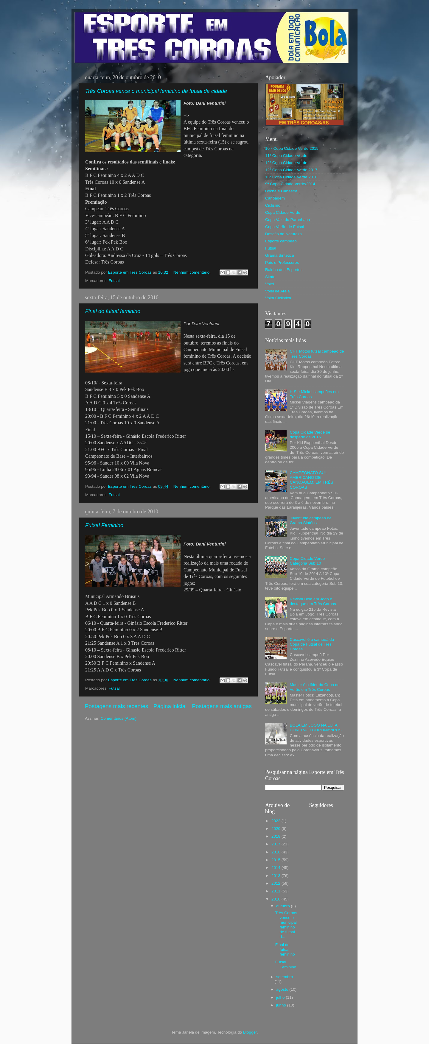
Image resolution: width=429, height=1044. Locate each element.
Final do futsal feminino (112, 311)
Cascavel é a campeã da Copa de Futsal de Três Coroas (312, 644)
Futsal (114, 280)
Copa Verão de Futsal (284, 227)
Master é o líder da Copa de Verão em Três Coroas (314, 687)
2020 (276, 828)
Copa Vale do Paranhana (287, 219)
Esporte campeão (281, 241)
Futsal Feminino (104, 525)
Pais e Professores (282, 262)
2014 (276, 867)
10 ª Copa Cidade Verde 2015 (291, 148)
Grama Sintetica (279, 255)
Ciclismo (272, 205)
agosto (282, 989)
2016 (276, 852)
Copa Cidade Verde (282, 212)
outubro (283, 906)
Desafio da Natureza (283, 234)
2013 (276, 875)
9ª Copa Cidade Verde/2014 (290, 184)
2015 (276, 860)
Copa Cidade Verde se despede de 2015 (310, 434)
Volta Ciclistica (278, 298)
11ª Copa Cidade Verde (286, 155)
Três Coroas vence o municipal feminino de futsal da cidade (156, 91)
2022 (276, 821)
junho (281, 1005)
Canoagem (275, 198)
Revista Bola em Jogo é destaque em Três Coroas (313, 601)
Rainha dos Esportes (283, 269)
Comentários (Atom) (119, 718)
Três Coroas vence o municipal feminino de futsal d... (286, 925)
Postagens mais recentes (116, 706)
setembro (284, 977)
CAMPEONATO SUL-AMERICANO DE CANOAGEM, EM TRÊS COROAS (311, 480)
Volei (269, 284)
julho (281, 997)
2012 (276, 883)
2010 (276, 899)
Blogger (250, 1032)
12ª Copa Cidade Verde (286, 163)
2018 (276, 836)
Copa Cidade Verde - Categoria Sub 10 (308, 560)
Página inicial (169, 706)
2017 (276, 844)
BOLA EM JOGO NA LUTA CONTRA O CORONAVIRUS (315, 727)
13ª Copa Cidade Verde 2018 (291, 177)
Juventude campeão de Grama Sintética (310, 520)
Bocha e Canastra (281, 191)
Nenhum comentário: (192, 272)
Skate (270, 277)
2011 (276, 891)
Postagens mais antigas (222, 706)
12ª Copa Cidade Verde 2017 (291, 170)
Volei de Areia (277, 291)
